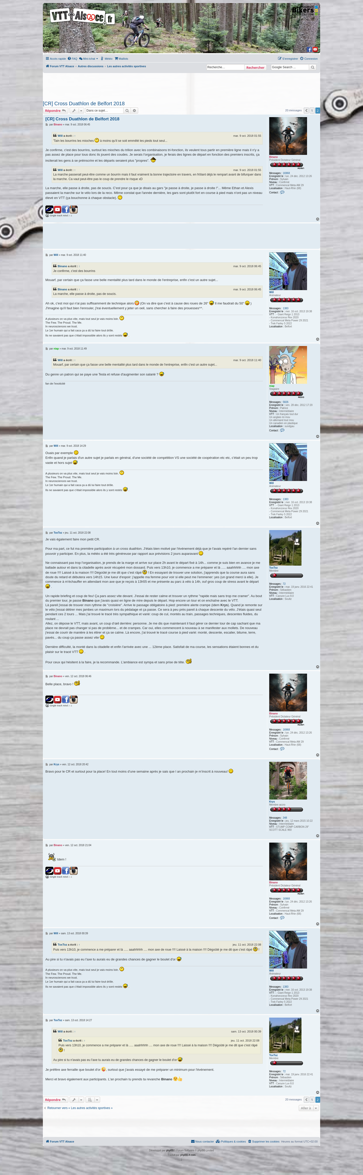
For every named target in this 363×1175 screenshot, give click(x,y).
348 (285, 817)
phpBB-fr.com (188, 1155)
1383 (285, 308)
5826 (285, 402)
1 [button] (312, 110)
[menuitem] (72, 59)
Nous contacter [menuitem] (202, 1141)
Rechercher (255, 67)
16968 (286, 173)
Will (60, 135)
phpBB (170, 1150)
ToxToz (273, 567)
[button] (306, 111)
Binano (273, 157)
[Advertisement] (181, 85)
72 (284, 583)
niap (272, 386)
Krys (272, 801)
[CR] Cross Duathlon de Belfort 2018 (84, 103)
